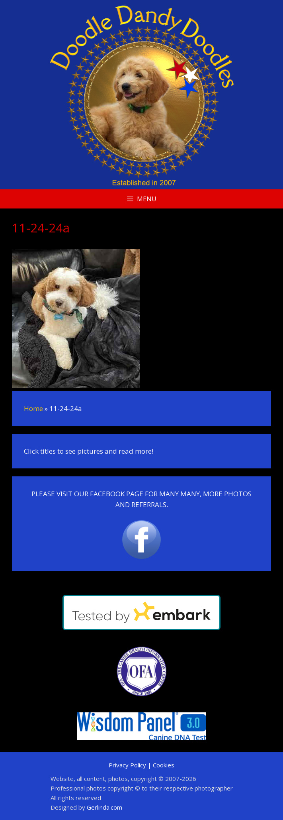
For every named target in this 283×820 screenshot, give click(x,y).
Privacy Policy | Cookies (141, 765)
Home (33, 408)
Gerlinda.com (104, 807)
